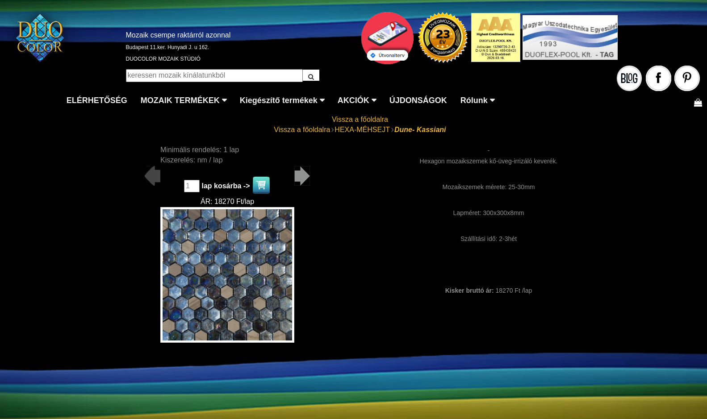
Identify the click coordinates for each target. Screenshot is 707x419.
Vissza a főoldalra (360, 119)
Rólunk (474, 100)
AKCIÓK (353, 100)
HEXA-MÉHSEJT (362, 129)
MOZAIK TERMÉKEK (180, 100)
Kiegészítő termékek (279, 100)
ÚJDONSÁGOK (418, 100)
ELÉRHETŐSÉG (97, 100)
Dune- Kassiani (420, 129)
